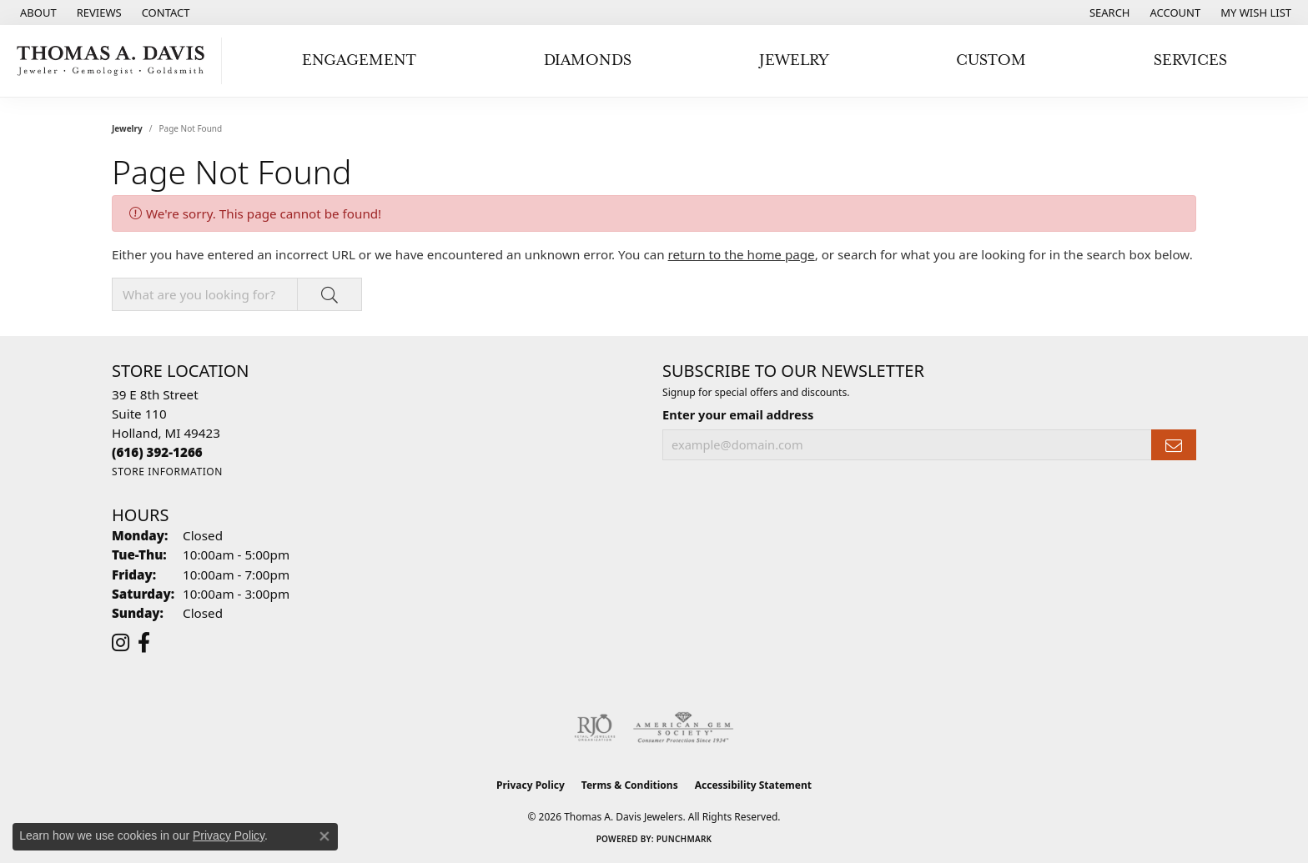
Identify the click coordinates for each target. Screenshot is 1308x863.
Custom (991, 60)
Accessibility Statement (753, 785)
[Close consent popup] (324, 836)
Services (1190, 60)
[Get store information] (167, 471)
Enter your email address (737, 414)
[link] (37, 12)
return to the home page (741, 254)
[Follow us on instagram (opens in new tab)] (120, 643)
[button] (1108, 12)
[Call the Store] (157, 452)
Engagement (359, 60)
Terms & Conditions (629, 785)
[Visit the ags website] (683, 728)
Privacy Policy (530, 785)
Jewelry (793, 60)
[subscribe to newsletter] (1173, 444)
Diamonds (587, 60)
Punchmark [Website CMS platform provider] (684, 839)
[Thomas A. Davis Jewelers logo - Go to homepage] (115, 61)
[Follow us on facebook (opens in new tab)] (144, 643)
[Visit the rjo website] (595, 728)
